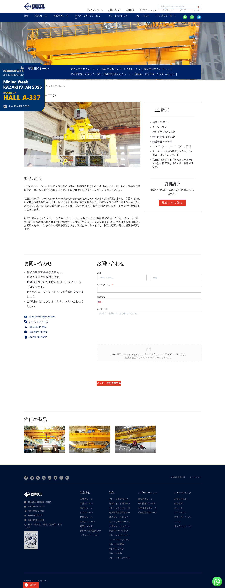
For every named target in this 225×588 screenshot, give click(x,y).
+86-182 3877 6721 (38, 337)
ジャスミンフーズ (38, 322)
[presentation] (120, 375)
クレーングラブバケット (119, 557)
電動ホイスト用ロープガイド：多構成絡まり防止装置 (119, 503)
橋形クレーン (86, 508)
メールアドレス (105, 285)
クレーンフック (116, 548)
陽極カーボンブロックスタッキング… (155, 74)
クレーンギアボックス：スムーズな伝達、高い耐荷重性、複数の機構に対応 (119, 499)
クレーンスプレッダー (119, 16)
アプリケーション (148, 10)
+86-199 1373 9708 (38, 332)
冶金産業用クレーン (147, 512)
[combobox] (100, 302)
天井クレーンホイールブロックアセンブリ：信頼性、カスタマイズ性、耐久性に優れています (119, 526)
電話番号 (101, 297)
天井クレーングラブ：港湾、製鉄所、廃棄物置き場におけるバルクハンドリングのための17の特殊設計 (120, 530)
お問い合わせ (114, 10)
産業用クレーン (61, 16)
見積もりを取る (172, 202)
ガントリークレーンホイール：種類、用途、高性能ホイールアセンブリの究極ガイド (119, 521)
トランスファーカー (89, 535)
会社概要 (130, 10)
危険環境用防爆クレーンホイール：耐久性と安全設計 (119, 512)
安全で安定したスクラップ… (86, 74)
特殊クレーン (41, 16)
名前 (99, 272)
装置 (26, 16)
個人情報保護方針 (177, 477)
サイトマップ (195, 477)
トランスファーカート (165, 16)
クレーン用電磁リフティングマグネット (90, 530)
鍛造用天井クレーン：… (156, 69)
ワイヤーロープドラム (119, 539)
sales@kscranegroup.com (42, 317)
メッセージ (102, 309)
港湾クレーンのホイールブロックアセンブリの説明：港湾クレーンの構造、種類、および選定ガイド (119, 517)
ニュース (195, 10)
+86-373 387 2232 (37, 327)
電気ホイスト (86, 526)
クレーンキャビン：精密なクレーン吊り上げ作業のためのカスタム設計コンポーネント (119, 508)
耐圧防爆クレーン (146, 503)
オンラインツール (94, 10)
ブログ (182, 10)
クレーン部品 (142, 16)
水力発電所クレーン (147, 508)
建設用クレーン (145, 499)
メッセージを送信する (109, 383)
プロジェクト (168, 10)
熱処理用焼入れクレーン (117, 74)
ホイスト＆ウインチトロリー (87, 17)
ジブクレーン (86, 512)
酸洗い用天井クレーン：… (84, 69)
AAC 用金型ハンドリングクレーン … (121, 69)
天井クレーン (86, 499)
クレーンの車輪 (116, 544)
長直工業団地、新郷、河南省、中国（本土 (43, 526)
